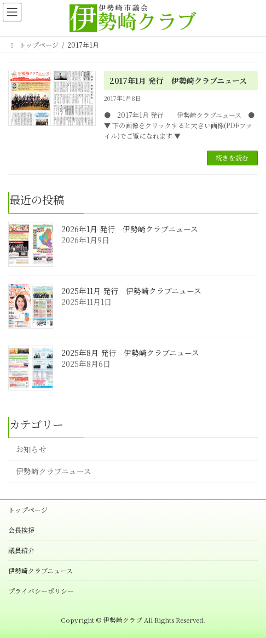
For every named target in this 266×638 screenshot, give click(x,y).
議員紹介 (21, 550)
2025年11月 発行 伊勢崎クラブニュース (131, 290)
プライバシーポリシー (41, 590)
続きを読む (232, 157)
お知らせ (31, 449)
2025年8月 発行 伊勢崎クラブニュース (130, 352)
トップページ (28, 509)
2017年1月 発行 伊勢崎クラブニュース (178, 80)
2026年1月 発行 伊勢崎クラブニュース (129, 228)
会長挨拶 (21, 529)
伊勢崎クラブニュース (53, 470)
